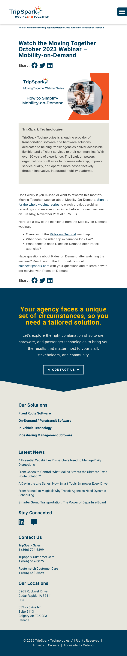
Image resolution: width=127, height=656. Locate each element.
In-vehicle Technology (35, 428)
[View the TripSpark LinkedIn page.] (21, 522)
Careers (53, 645)
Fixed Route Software (35, 413)
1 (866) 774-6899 (31, 549)
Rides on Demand (63, 234)
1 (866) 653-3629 (31, 573)
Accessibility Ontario (78, 645)
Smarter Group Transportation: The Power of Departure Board (63, 502)
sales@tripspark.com (34, 266)
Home (22, 27)
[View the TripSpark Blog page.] (34, 522)
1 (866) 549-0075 (31, 561)
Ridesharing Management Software (45, 435)
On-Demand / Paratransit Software (45, 421)
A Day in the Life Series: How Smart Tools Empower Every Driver (64, 483)
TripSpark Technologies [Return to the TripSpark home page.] (52, 640)
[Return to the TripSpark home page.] (29, 11)
